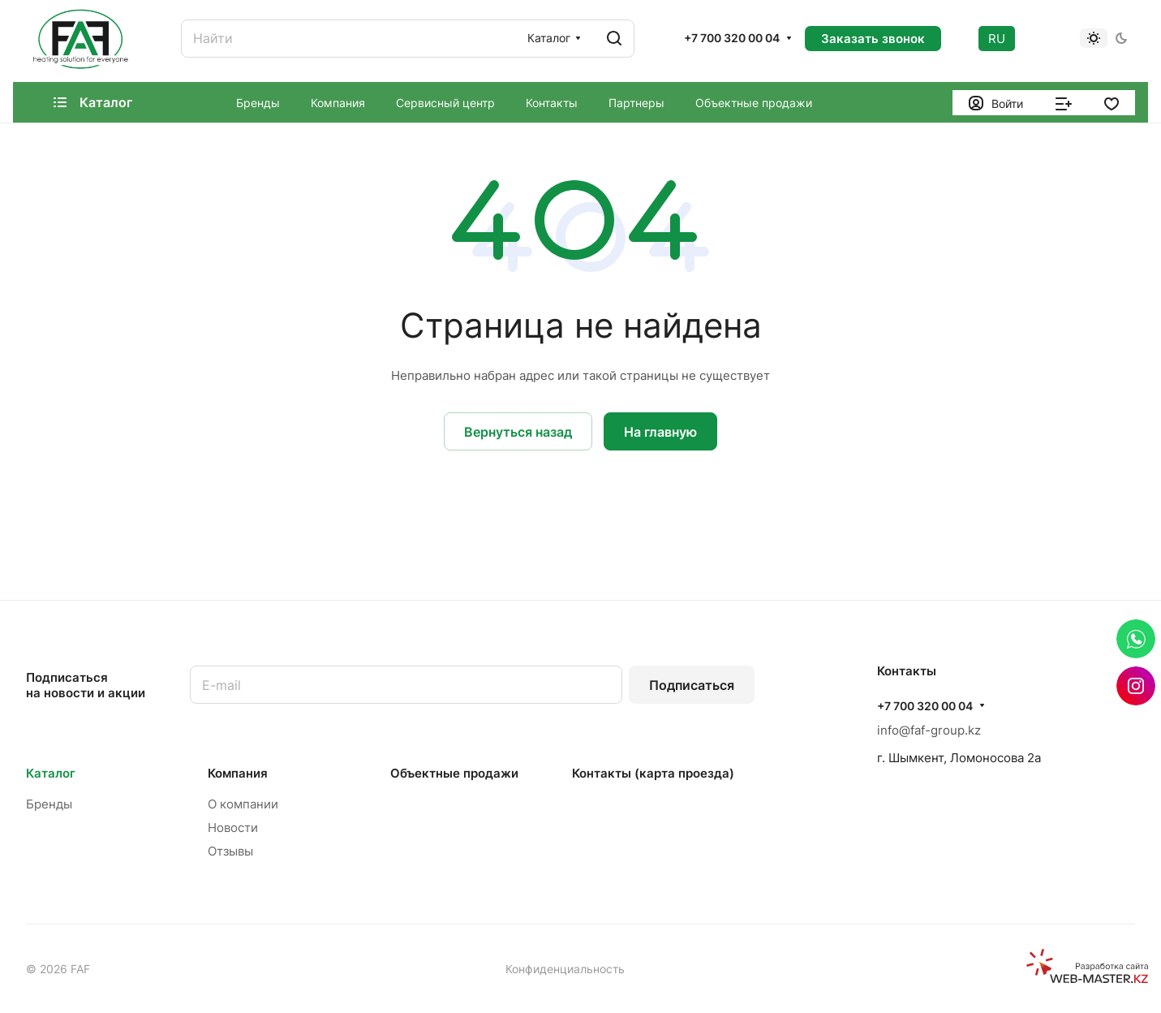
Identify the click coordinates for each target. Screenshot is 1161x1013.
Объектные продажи (454, 773)
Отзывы (230, 851)
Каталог (50, 773)
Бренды (49, 804)
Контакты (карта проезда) (653, 773)
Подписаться (691, 685)
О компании (243, 804)
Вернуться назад (518, 432)
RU (996, 38)
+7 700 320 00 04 (732, 38)
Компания (238, 773)
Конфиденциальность (565, 969)
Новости (233, 827)
